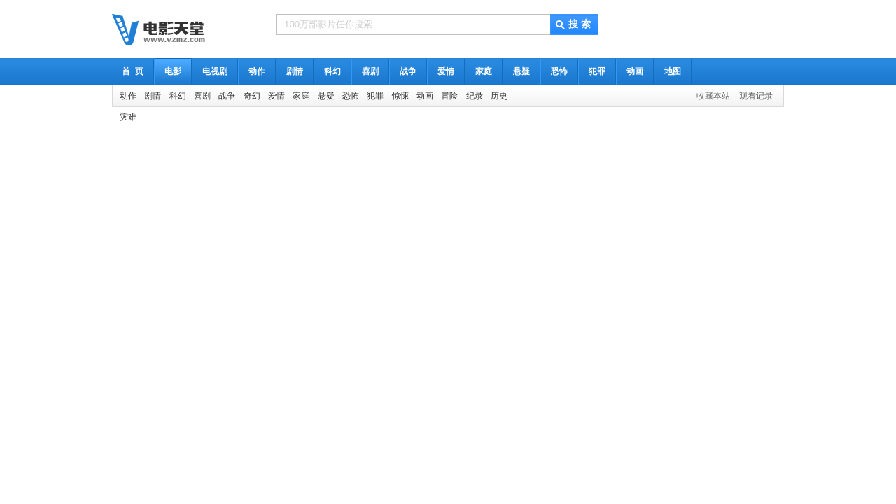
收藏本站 (713, 96)
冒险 (449, 96)
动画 (634, 71)
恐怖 (559, 71)
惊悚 (400, 96)
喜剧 (370, 71)
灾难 (128, 117)
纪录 (474, 96)
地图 (672, 71)
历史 (499, 96)
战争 (408, 71)
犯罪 (597, 71)
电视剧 (214, 71)
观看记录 (756, 96)
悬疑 (521, 71)
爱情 (446, 71)
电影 (172, 71)
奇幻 (252, 96)
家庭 (483, 71)
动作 (256, 71)
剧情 (294, 71)
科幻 (332, 71)
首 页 (133, 71)
